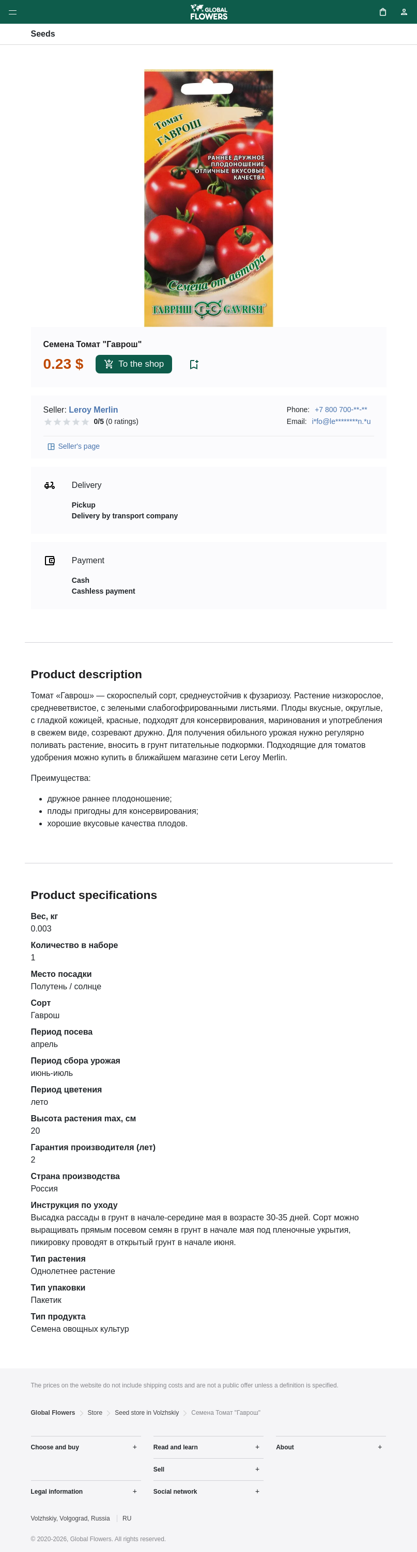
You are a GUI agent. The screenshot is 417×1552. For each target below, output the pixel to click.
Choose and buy (55, 1447)
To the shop (134, 364)
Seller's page (73, 446)
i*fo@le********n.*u (341, 421)
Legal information (57, 1491)
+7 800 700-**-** (341, 409)
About (285, 1447)
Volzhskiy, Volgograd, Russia (70, 1518)
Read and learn (175, 1447)
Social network (175, 1491)
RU (126, 1518)
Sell (158, 1469)
